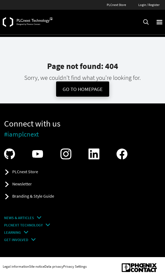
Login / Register (149, 5)
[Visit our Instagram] (67, 154)
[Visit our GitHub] (11, 154)
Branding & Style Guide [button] (33, 196)
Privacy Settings (75, 266)
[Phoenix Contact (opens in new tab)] (139, 267)
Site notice (36, 266)
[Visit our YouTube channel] (39, 154)
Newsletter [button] (22, 184)
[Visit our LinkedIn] (95, 154)
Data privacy (53, 266)
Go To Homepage (83, 89)
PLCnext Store (116, 5)
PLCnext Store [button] (25, 171)
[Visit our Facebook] (123, 154)
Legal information (16, 266)
